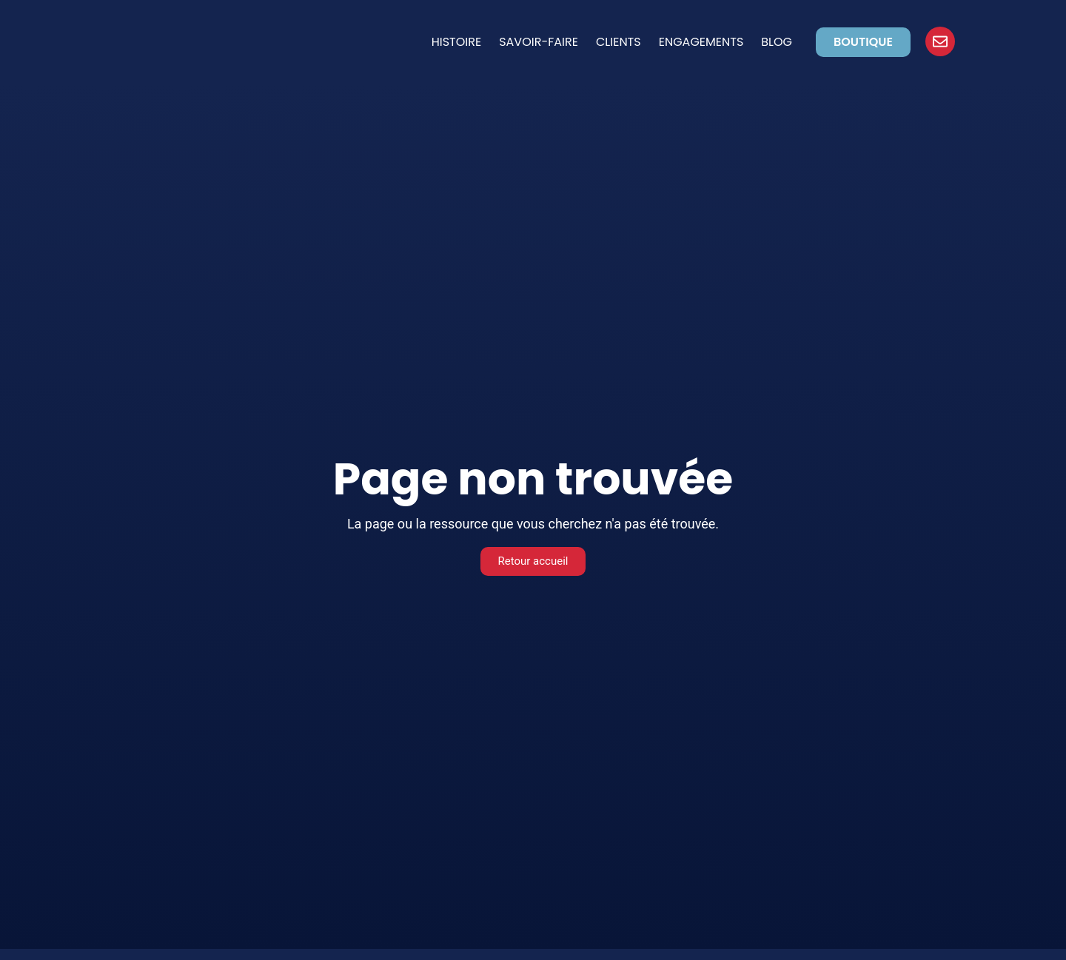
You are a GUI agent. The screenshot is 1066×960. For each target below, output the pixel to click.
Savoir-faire (538, 41)
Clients (618, 41)
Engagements (701, 41)
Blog (776, 41)
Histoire (457, 41)
